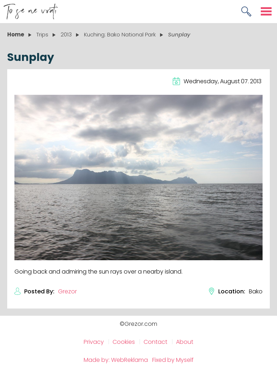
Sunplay (179, 34)
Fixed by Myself (173, 360)
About (184, 342)
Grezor (67, 291)
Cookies (124, 342)
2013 (66, 34)
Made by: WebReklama (116, 360)
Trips (42, 34)
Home (15, 34)
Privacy (94, 342)
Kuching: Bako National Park (120, 34)
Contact (155, 342)
